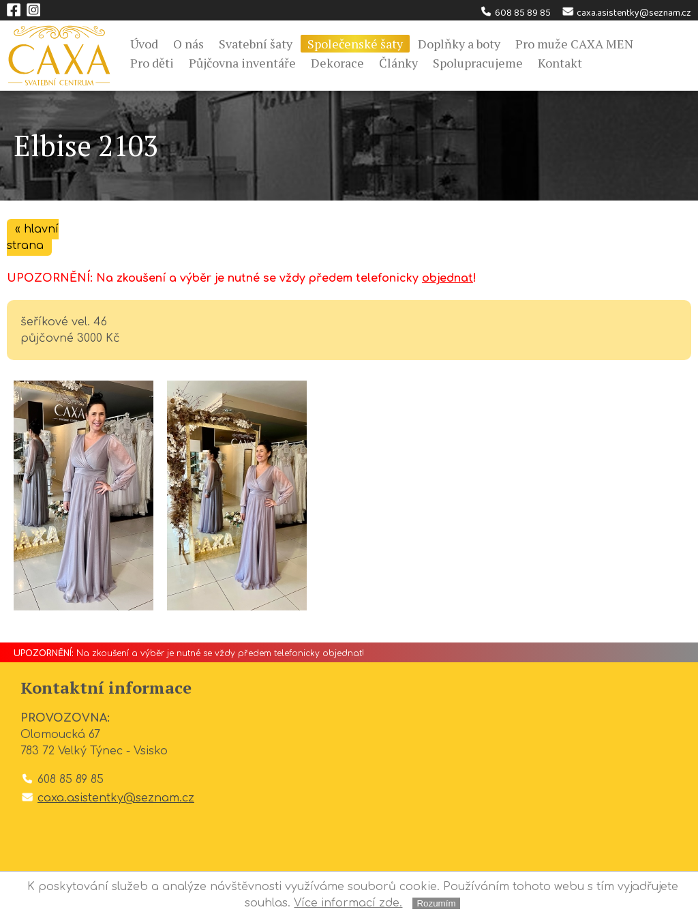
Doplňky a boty (459, 43)
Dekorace (337, 63)
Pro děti (152, 63)
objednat (447, 278)
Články (398, 63)
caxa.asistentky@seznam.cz (626, 12)
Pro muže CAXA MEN (574, 43)
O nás (188, 43)
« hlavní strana (33, 237)
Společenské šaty (355, 43)
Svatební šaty (255, 43)
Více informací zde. (348, 903)
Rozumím (435, 903)
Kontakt (560, 63)
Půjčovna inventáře (242, 63)
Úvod (144, 43)
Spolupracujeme (478, 63)
